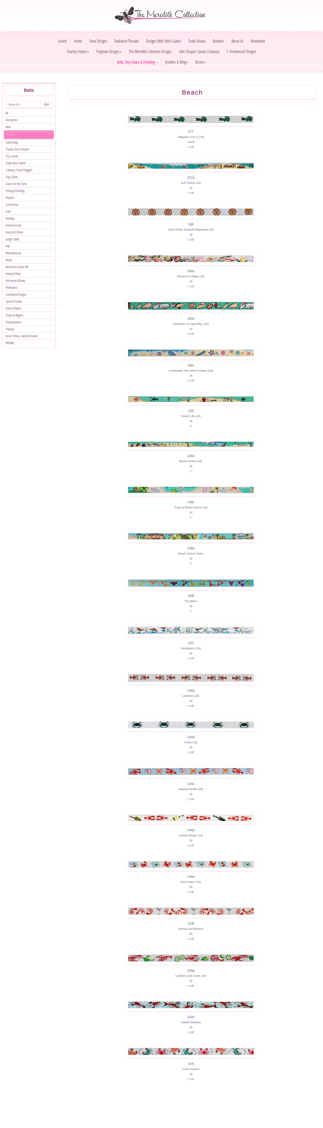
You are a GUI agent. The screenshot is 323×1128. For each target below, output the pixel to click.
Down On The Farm (16, 183)
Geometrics (12, 204)
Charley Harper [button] (78, 51)
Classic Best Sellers (16, 163)
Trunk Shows (196, 41)
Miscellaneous (13, 253)
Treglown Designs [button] (109, 51)
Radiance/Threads (126, 41)
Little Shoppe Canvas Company (199, 51)
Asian (8, 126)
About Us (237, 41)
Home (78, 41)
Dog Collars (12, 177)
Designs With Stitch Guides (163, 41)
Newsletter (258, 41)
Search (62, 41)
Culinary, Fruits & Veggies (19, 170)
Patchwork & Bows (15, 280)
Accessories (11, 120)
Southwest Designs (16, 294)
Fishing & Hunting (15, 190)
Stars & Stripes (13, 308)
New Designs (98, 41)
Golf (8, 211)
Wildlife (10, 343)
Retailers (218, 41)
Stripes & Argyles (14, 315)
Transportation (13, 322)
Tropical (10, 329)
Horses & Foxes (13, 225)
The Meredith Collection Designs (150, 51)
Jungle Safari (12, 239)
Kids (8, 246)
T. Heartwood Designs (241, 51)
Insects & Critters (14, 232)
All (7, 113)
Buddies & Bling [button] (176, 62)
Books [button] (200, 62)
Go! (46, 104)
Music (9, 260)
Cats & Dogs (12, 142)
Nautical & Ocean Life (17, 266)
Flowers (10, 197)
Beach (10, 134)
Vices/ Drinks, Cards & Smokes (22, 336)
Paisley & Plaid (13, 273)
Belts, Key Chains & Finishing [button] (137, 62)
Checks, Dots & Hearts (17, 149)
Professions (11, 287)
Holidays (10, 218)
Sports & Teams (14, 301)
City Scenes (12, 156)
